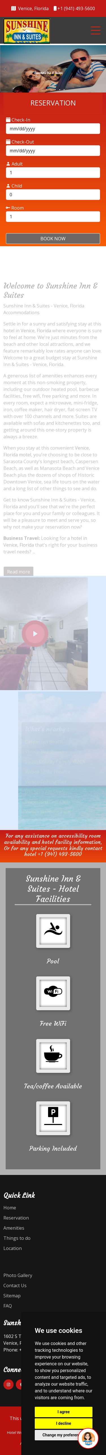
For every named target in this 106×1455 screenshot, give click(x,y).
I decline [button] (63, 1423)
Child (14, 186)
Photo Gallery (17, 1275)
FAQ (7, 1306)
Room (15, 208)
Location (12, 1248)
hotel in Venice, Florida (27, 337)
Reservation (16, 1218)
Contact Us (15, 1285)
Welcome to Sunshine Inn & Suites (50, 297)
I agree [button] (63, 1412)
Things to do (17, 1238)
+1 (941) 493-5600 (60, 854)
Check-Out (20, 142)
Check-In (18, 120)
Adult (14, 164)
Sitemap (12, 1295)
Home (9, 1207)
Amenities (13, 1228)
